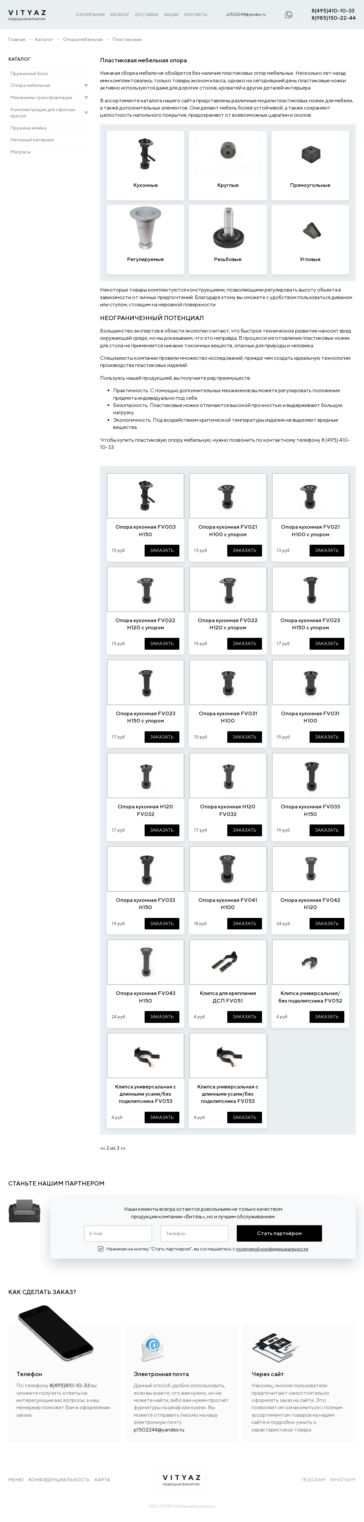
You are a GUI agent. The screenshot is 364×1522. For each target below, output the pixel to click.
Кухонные (145, 185)
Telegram (313, 1479)
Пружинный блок (29, 73)
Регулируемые (145, 259)
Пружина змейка (28, 128)
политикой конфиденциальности (272, 1248)
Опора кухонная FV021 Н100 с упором (227, 530)
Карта (102, 1479)
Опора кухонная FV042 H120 (310, 903)
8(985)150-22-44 (334, 18)
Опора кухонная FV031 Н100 (228, 717)
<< (102, 1148)
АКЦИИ (171, 14)
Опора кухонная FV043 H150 (145, 997)
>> (123, 1148)
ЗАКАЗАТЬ (162, 550)
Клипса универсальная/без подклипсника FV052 (310, 997)
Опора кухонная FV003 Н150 (145, 530)
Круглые (228, 185)
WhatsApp (343, 1479)
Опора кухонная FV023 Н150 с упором (310, 624)
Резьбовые (228, 259)
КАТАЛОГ (120, 14)
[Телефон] (194, 1233)
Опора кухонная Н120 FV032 (145, 810)
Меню (16, 1479)
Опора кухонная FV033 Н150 (310, 810)
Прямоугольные (310, 185)
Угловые (310, 259)
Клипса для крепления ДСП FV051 (228, 997)
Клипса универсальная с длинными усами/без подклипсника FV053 (145, 1094)
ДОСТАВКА (146, 14)
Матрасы (20, 151)
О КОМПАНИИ (90, 14)
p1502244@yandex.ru (246, 14)
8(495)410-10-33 (333, 11)
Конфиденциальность (59, 1479)
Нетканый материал (32, 139)
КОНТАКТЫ (195, 14)
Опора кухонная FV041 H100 (227, 903)
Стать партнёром (279, 1233)
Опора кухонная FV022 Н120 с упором (145, 624)
